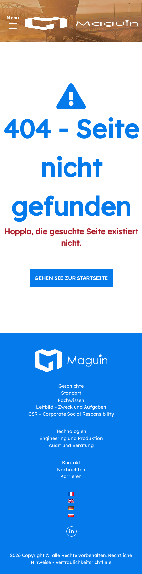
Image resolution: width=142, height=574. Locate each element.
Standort (71, 393)
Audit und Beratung (71, 445)
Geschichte (71, 386)
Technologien (71, 431)
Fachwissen (71, 400)
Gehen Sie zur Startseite (71, 278)
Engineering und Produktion (71, 438)
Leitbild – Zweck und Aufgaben (71, 407)
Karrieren (71, 476)
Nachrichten (71, 470)
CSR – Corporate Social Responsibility (71, 414)
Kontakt (71, 462)
